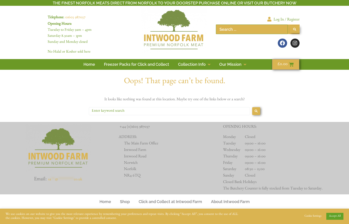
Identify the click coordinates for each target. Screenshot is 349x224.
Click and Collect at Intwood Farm (170, 201)
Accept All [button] (335, 216)
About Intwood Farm (230, 201)
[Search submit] (295, 29)
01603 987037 (75, 18)
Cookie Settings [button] (312, 216)
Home (105, 201)
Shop (125, 201)
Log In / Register (287, 20)
